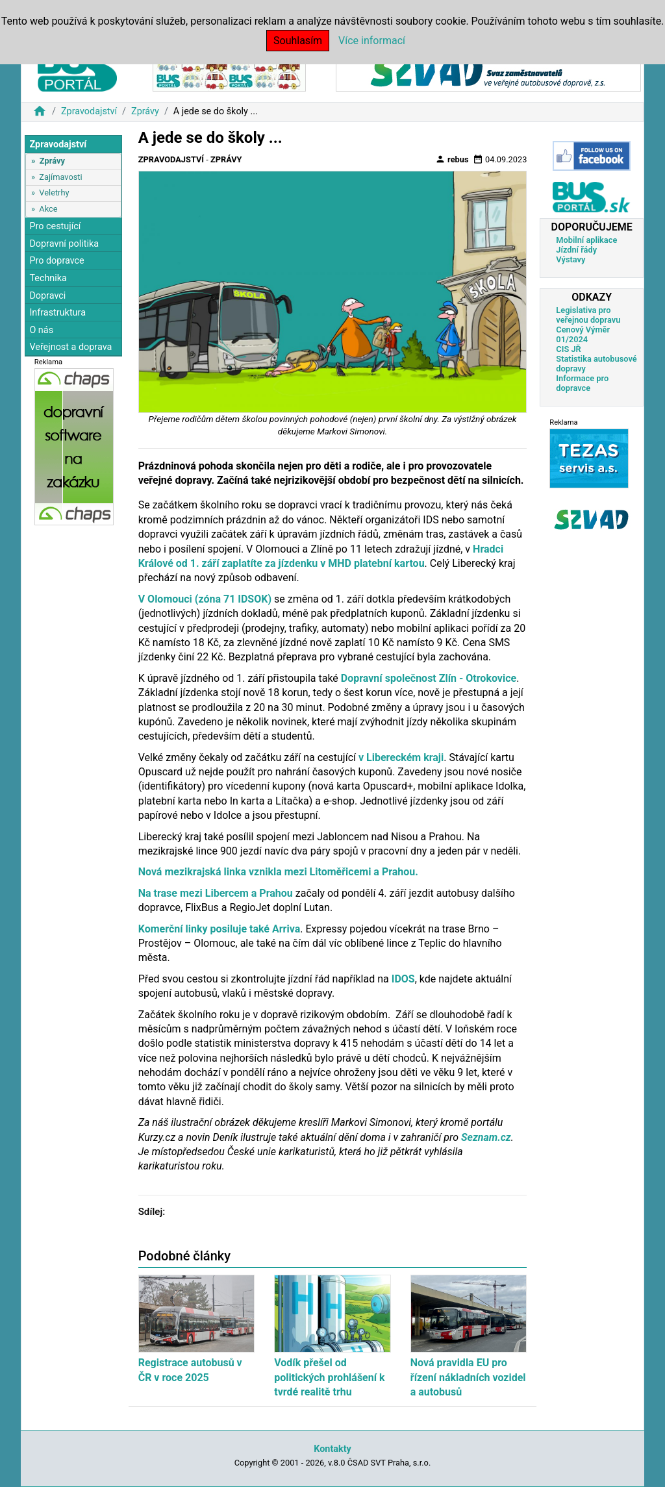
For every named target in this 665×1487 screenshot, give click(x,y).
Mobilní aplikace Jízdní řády (586, 245)
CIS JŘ (568, 349)
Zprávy (145, 111)
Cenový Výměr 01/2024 (583, 334)
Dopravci (47, 295)
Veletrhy (54, 192)
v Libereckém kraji (401, 757)
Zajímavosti (60, 177)
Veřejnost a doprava (70, 347)
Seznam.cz (484, 1137)
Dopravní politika (64, 243)
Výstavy (570, 259)
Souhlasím (297, 40)
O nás (41, 330)
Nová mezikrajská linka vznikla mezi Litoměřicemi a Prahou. (278, 872)
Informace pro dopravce (582, 383)
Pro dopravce (56, 260)
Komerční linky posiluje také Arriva (219, 929)
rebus (452, 159)
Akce (48, 209)
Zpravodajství (89, 111)
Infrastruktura (57, 312)
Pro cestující (55, 226)
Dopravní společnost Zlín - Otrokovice (427, 678)
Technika (48, 278)
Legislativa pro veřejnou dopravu (588, 315)
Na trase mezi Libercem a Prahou (215, 893)
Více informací (371, 40)
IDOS (403, 979)
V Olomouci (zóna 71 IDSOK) (204, 599)
